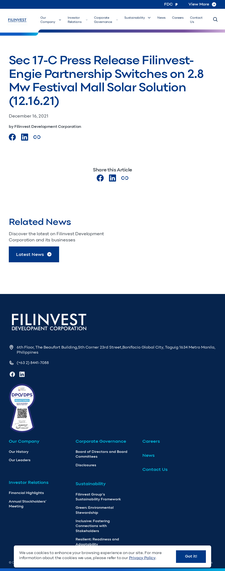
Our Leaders (20, 460)
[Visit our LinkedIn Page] (24, 137)
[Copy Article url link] (36, 137)
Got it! (191, 556)
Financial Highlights (26, 493)
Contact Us (197, 20)
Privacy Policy (142, 557)
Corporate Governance (111, 20)
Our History (19, 452)
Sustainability (141, 18)
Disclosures (86, 465)
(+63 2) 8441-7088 (33, 362)
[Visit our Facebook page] (12, 137)
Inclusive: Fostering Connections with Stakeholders (93, 526)
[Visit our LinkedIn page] (112, 178)
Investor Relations (84, 20)
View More (202, 4)
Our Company (58, 20)
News (164, 18)
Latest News (34, 254)
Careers (179, 18)
